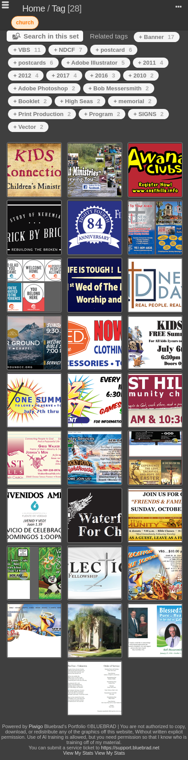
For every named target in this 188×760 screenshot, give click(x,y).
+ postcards (33, 62)
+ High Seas (80, 101)
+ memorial (132, 101)
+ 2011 (150, 62)
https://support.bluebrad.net (130, 747)
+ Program (102, 114)
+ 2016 (102, 75)
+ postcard (114, 50)
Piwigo (36, 726)
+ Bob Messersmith (118, 88)
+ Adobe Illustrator (96, 62)
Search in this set (51, 36)
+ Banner (156, 37)
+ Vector (28, 127)
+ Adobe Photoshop (44, 88)
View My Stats (78, 753)
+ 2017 (64, 75)
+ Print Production (42, 114)
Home (33, 8)
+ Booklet (30, 101)
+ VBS (26, 50)
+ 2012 (25, 75)
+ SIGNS (148, 114)
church (25, 22)
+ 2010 (140, 75)
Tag (58, 8)
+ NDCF (68, 50)
